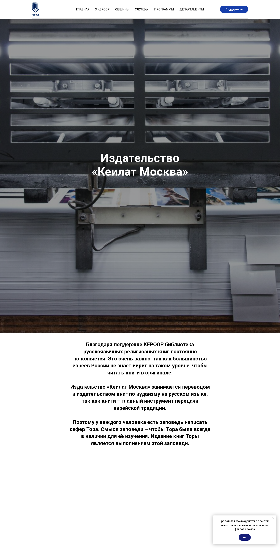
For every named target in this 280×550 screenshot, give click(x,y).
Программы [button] (164, 9)
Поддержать (234, 9)
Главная (82, 9)
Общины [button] (122, 9)
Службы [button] (142, 9)
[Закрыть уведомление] (273, 518)
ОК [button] (244, 537)
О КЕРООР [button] (102, 9)
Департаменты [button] (192, 9)
